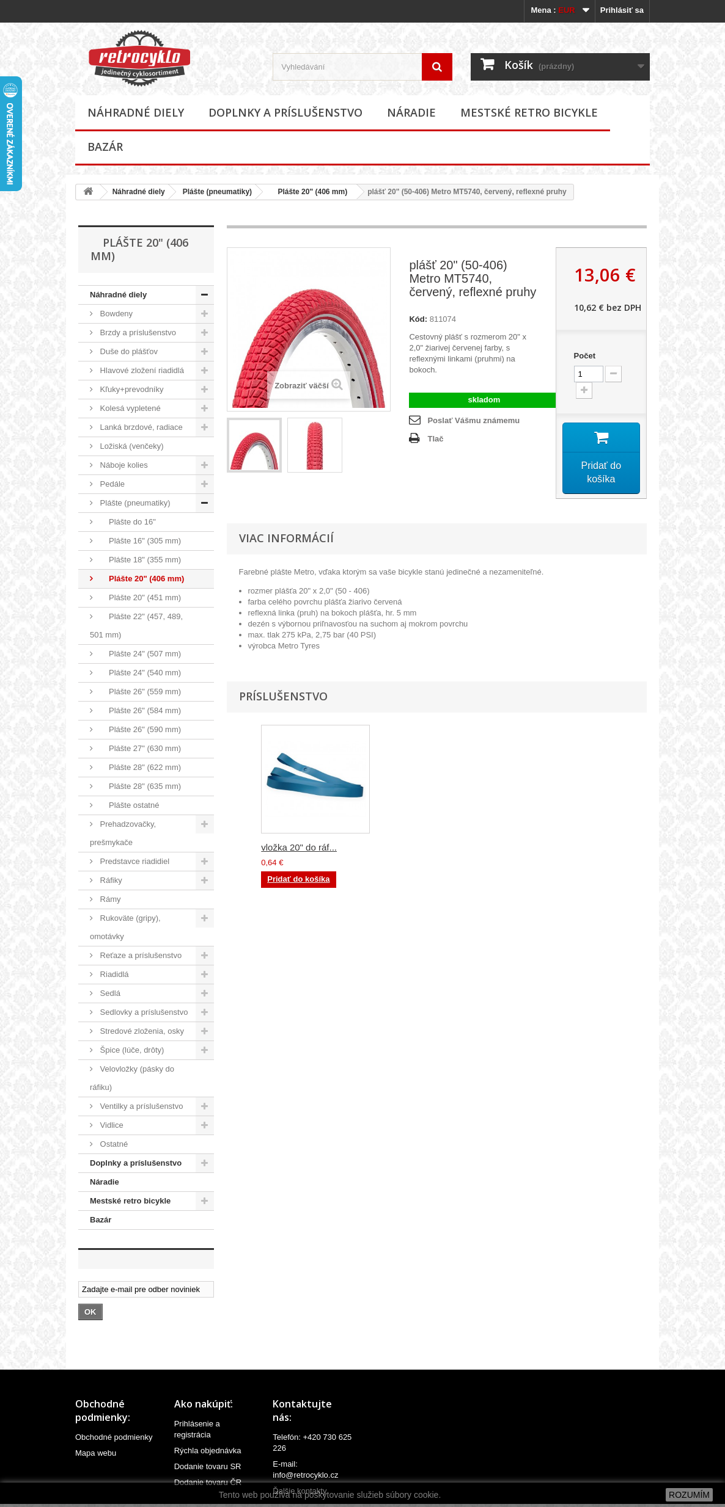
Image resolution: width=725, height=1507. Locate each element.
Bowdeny (115, 313)
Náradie (411, 112)
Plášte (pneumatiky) (217, 191)
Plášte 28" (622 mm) (139, 767)
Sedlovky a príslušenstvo (143, 1012)
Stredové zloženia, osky (141, 1031)
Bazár (105, 146)
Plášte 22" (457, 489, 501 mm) (136, 625)
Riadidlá (113, 974)
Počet (584, 355)
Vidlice (110, 1125)
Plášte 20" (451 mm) (139, 597)
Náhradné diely (135, 112)
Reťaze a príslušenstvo (140, 955)
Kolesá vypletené (129, 408)
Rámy (109, 899)
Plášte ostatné (128, 805)
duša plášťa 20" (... (299, 849)
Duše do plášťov (128, 351)
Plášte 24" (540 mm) (139, 672)
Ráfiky (110, 880)
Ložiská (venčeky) (131, 446)
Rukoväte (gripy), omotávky (125, 927)
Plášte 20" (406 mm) (308, 191)
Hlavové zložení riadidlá (141, 370)
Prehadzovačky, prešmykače (123, 833)
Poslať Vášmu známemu (473, 420)
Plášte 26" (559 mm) (139, 691)
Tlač (435, 438)
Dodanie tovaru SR (207, 1466)
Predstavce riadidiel (133, 861)
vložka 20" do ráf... (541, 849)
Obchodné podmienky (113, 1437)
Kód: (418, 319)
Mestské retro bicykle (529, 112)
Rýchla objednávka (207, 1450)
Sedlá (109, 993)
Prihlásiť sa (622, 10)
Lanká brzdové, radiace (140, 427)
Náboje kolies (123, 465)
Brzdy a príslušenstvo (137, 332)
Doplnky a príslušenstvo (285, 112)
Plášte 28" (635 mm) (139, 786)
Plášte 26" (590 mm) (139, 729)
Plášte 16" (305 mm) (139, 540)
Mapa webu (95, 1453)
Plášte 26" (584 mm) (139, 710)
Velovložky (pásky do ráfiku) (132, 1078)
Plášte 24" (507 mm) (139, 653)
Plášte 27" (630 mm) (139, 748)
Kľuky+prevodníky (131, 389)
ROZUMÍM (689, 1495)
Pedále (111, 483)
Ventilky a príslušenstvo (140, 1106)
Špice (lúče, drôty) (131, 1050)
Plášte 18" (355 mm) (139, 559)
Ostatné (113, 1144)
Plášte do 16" (127, 521)
